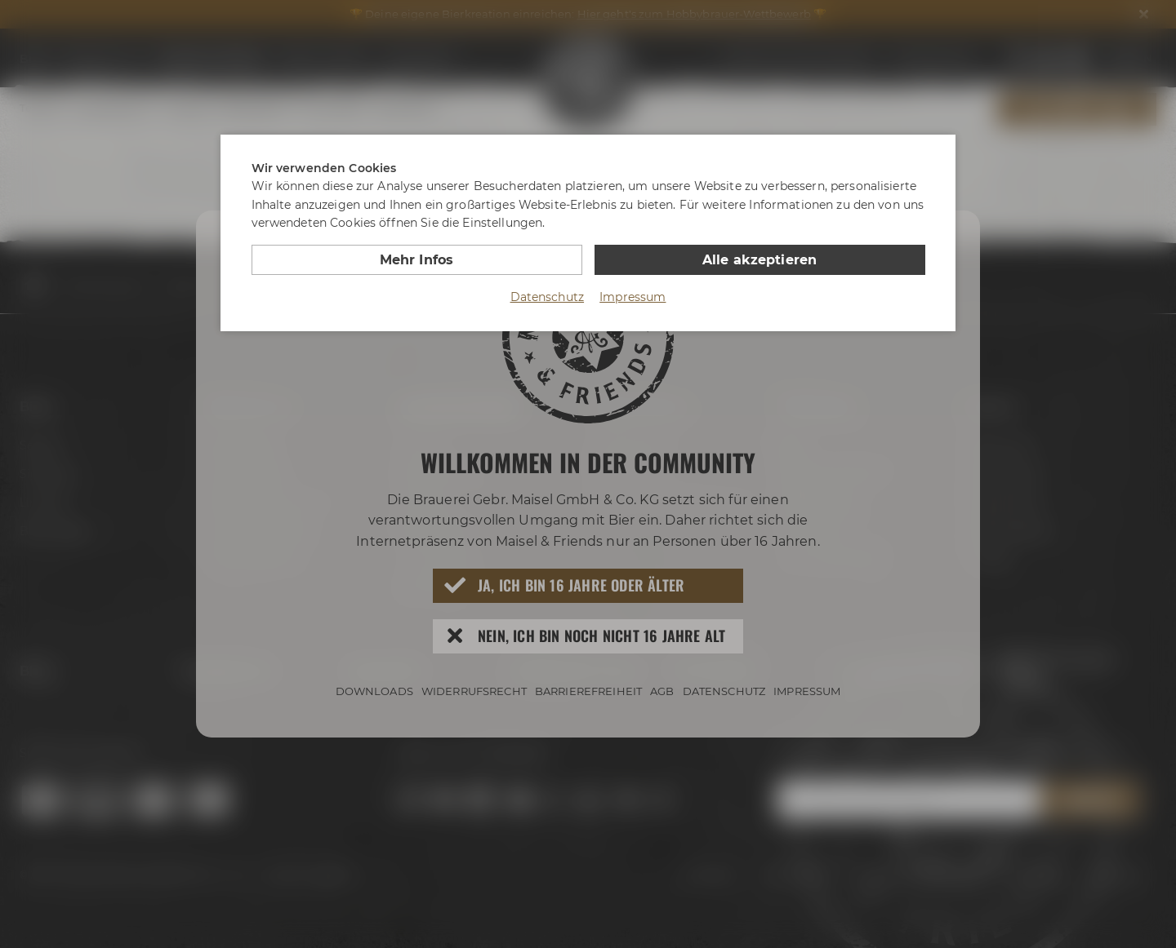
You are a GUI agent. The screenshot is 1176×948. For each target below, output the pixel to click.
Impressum (632, 297)
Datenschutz (547, 297)
